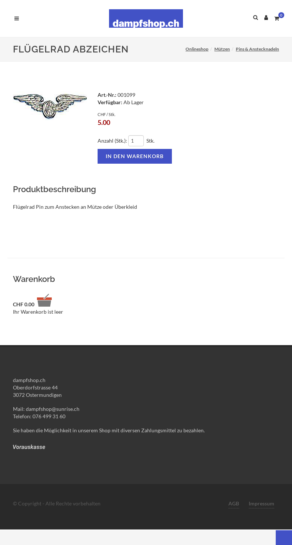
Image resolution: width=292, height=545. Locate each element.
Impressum (261, 503)
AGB (233, 503)
